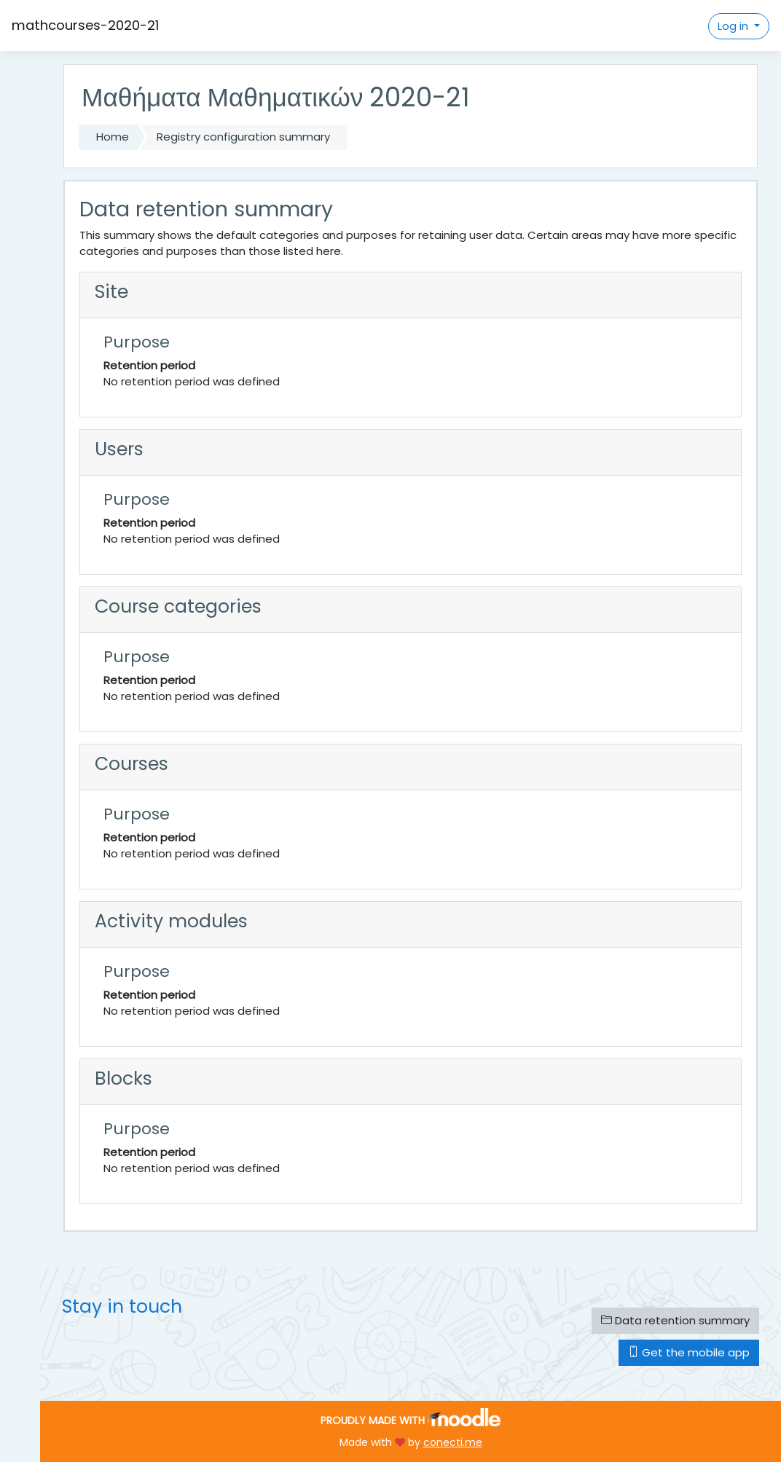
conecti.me (452, 1442)
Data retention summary (675, 1320)
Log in (734, 26)
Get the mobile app (689, 1352)
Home (112, 136)
